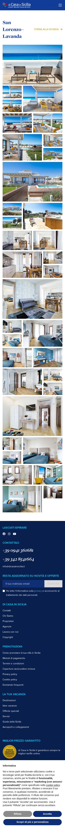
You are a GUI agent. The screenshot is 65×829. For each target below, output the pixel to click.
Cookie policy (10, 679)
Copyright (8, 637)
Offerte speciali (11, 711)
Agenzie (7, 626)
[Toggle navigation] (60, 5)
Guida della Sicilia (12, 721)
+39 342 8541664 (18, 559)
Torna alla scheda (46, 29)
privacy (38, 590)
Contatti (7, 610)
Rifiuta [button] (17, 813)
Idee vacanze (10, 705)
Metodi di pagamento (14, 658)
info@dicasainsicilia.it (14, 566)
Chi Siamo (8, 615)
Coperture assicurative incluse (19, 668)
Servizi (6, 716)
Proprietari (8, 621)
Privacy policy (10, 674)
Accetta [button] (47, 813)
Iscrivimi (53, 583)
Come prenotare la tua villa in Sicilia (21, 652)
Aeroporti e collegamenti (16, 727)
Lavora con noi (10, 631)
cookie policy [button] (53, 785)
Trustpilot (50, 5)
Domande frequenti (13, 684)
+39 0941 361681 (18, 550)
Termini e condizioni (13, 663)
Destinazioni (9, 700)
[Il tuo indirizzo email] (24, 583)
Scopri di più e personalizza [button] (32, 822)
